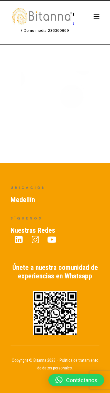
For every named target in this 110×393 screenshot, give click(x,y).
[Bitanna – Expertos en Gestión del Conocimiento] (49, 18)
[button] (76, 380)
